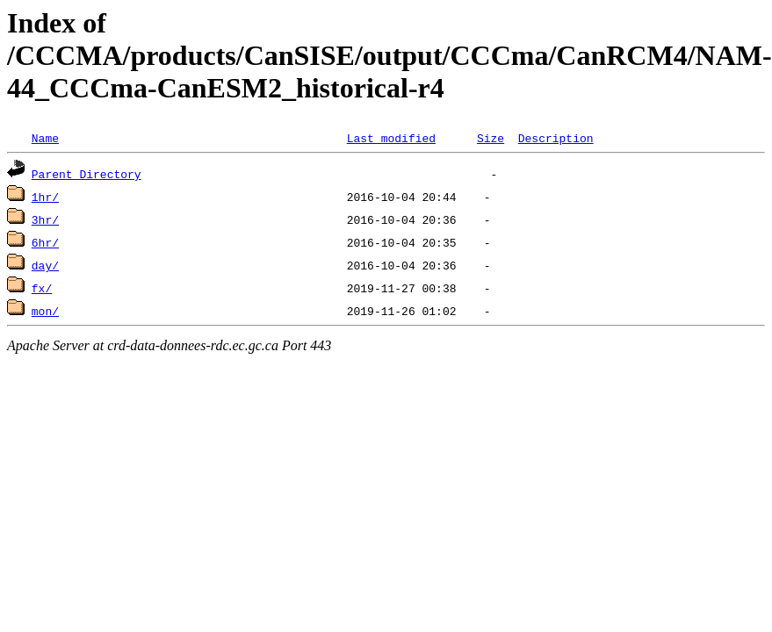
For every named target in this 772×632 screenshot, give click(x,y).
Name (45, 138)
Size (490, 138)
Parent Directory (86, 174)
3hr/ (45, 219)
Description (556, 138)
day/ (45, 265)
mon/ (45, 311)
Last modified (391, 138)
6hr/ (45, 242)
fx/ (42, 288)
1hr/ (45, 197)
